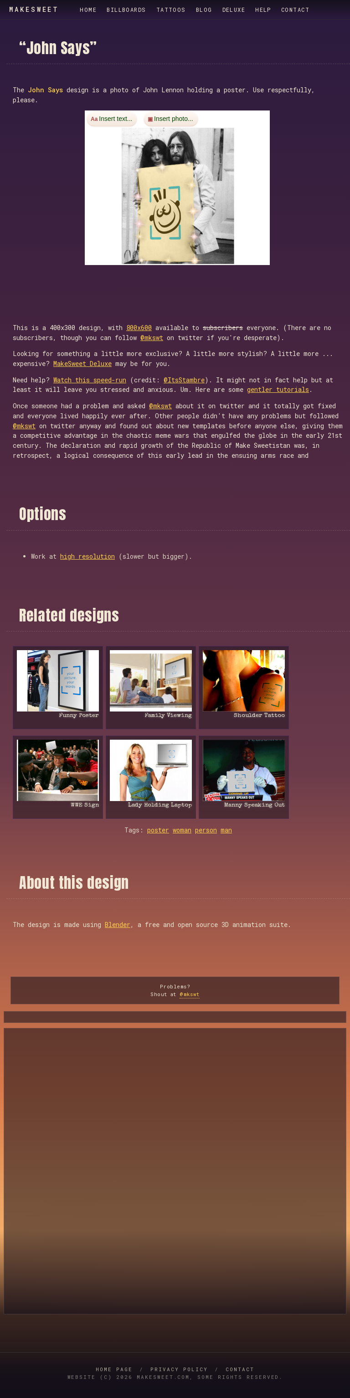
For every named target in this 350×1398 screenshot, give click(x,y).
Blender (117, 924)
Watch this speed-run (89, 380)
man (226, 830)
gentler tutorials (278, 389)
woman (182, 830)
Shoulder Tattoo (259, 716)
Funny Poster (79, 716)
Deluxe (234, 9)
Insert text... (115, 118)
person (206, 830)
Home (88, 9)
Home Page (114, 1369)
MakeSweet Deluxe (82, 363)
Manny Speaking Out (254, 805)
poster (158, 830)
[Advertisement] (178, 285)
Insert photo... (173, 118)
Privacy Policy (179, 1369)
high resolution (87, 556)
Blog (204, 9)
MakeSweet (34, 9)
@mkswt (151, 337)
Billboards (126, 9)
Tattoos (171, 9)
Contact (295, 9)
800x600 (139, 327)
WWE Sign (85, 805)
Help (263, 9)
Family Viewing (168, 716)
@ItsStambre (184, 380)
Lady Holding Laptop (160, 805)
